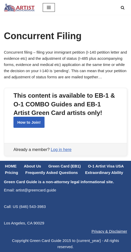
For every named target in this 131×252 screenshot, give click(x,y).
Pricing (11, 172)
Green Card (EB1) (64, 166)
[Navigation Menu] (49, 7)
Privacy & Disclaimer (109, 231)
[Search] (123, 8)
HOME (11, 166)
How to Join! (29, 122)
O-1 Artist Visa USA (106, 166)
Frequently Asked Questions (51, 172)
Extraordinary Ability (104, 172)
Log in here (61, 149)
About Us (32, 166)
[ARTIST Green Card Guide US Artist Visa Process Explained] (19, 7)
